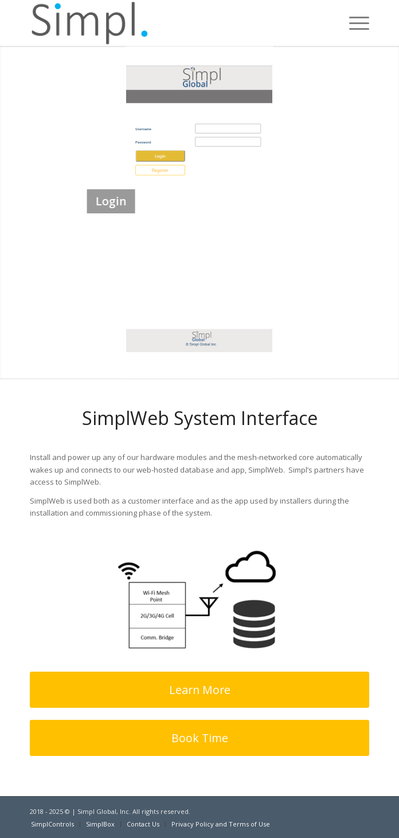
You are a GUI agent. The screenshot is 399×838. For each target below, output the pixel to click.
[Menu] (353, 23)
